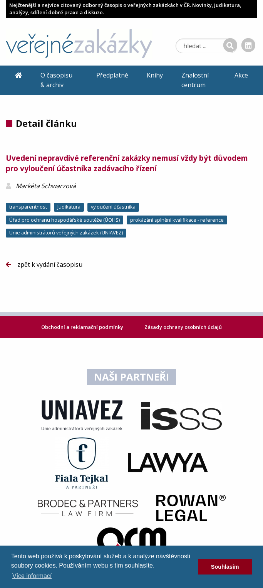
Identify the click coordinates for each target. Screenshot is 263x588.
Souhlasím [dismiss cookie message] (225, 567)
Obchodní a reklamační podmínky (82, 326)
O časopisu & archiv (56, 80)
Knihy (155, 75)
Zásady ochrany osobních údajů (183, 326)
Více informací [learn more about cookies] (32, 576)
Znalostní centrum (195, 80)
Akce (241, 75)
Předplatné (112, 75)
